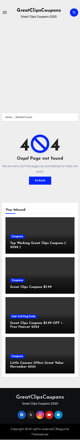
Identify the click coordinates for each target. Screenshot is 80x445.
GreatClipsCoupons (39, 10)
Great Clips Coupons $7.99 (31, 287)
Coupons (17, 236)
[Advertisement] (40, 64)
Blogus (60, 429)
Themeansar (39, 434)
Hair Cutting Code (23, 316)
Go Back (40, 180)
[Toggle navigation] (5, 12)
